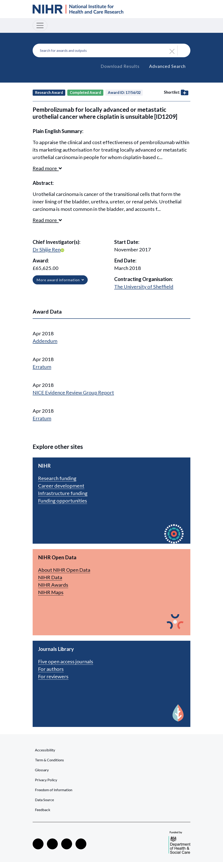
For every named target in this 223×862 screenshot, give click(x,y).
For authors (51, 669)
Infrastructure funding (62, 493)
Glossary (42, 770)
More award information (60, 280)
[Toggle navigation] (40, 25)
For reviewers (53, 676)
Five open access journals (65, 661)
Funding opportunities (62, 501)
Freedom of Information (53, 790)
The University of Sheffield (143, 286)
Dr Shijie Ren (47, 249)
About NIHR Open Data (64, 570)
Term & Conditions (49, 760)
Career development (61, 486)
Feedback (42, 809)
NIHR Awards (53, 585)
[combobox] (111, 50)
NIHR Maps (50, 592)
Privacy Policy (46, 780)
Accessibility (45, 750)
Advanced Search (167, 66)
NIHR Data (50, 577)
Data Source (44, 800)
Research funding (57, 478)
